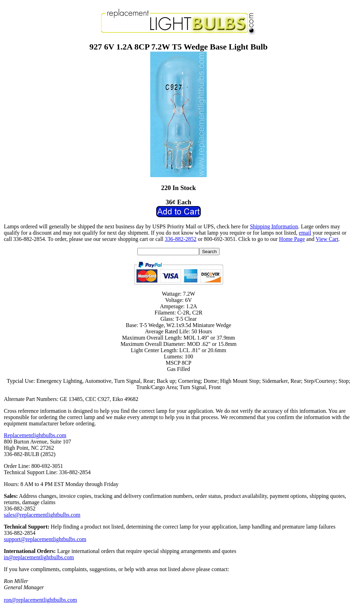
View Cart (327, 239)
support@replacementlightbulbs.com (45, 539)
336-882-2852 (181, 239)
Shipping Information (274, 226)
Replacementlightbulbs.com (35, 435)
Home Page (292, 239)
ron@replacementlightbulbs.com (40, 600)
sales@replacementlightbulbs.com (42, 515)
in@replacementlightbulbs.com (39, 557)
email (305, 233)
